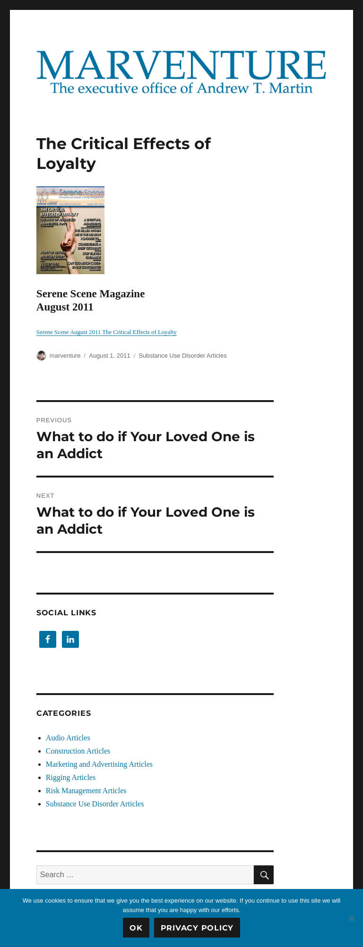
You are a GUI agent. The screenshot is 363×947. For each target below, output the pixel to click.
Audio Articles (68, 738)
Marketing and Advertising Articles (99, 764)
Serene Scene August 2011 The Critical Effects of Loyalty (106, 332)
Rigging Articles (70, 777)
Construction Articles (78, 751)
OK (136, 927)
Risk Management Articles (86, 791)
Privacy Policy (197, 927)
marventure (65, 355)
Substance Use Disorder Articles (182, 355)
